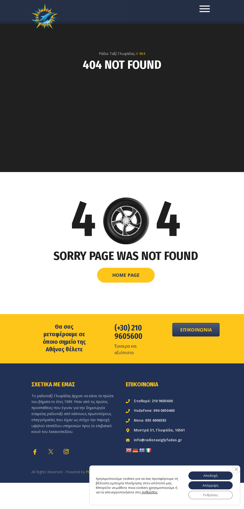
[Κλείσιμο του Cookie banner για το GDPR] (235, 467)
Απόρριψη (208, 484)
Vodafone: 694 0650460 (150, 410)
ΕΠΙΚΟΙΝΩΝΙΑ (196, 330)
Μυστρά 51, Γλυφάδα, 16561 (155, 430)
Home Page (126, 275)
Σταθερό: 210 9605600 (149, 400)
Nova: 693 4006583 (146, 420)
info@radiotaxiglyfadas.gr (154, 439)
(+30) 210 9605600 (128, 332)
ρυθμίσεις (152, 493)
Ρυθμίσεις (208, 494)
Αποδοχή (208, 473)
